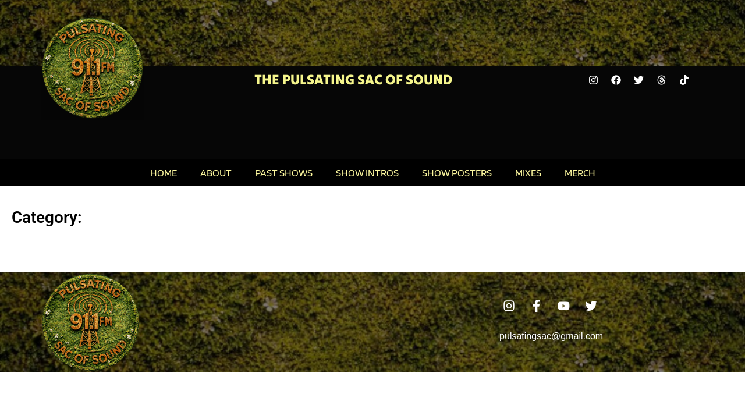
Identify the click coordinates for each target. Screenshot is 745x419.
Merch (580, 172)
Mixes (528, 172)
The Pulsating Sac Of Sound (353, 79)
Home (163, 172)
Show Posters (457, 172)
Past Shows (284, 172)
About (216, 172)
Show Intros (367, 172)
